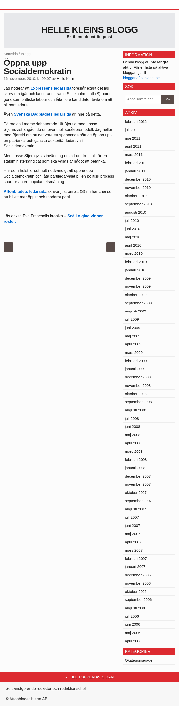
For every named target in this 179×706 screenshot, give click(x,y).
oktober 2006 (136, 591)
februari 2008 (136, 459)
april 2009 (133, 344)
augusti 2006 (135, 608)
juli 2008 (132, 418)
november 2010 (138, 187)
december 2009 (138, 278)
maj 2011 (132, 138)
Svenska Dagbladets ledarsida (42, 114)
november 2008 (138, 385)
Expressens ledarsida (51, 88)
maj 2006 (132, 633)
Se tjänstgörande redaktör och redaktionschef (46, 688)
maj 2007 (132, 534)
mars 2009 (134, 352)
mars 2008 (134, 451)
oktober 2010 (136, 196)
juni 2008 (132, 426)
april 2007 (133, 542)
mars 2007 (134, 550)
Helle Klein (65, 79)
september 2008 (138, 402)
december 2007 (138, 476)
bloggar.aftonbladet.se (141, 78)
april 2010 (133, 245)
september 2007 (138, 501)
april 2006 (133, 641)
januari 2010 (135, 270)
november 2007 (138, 484)
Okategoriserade (138, 660)
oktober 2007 (136, 492)
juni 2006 (132, 624)
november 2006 (138, 583)
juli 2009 (132, 319)
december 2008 (138, 377)
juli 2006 (132, 616)
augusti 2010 (135, 212)
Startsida (11, 54)
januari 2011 (135, 171)
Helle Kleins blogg (89, 30)
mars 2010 (134, 253)
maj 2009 (132, 336)
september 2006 (138, 599)
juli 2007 (132, 517)
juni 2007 (132, 525)
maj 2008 (132, 435)
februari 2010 (136, 262)
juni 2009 (132, 328)
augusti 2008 (135, 410)
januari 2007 (135, 567)
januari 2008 (135, 468)
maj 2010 (132, 237)
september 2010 (138, 204)
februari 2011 (136, 163)
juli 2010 (132, 220)
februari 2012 (136, 121)
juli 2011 (132, 130)
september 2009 (138, 303)
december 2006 (138, 575)
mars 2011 (134, 154)
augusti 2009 (135, 311)
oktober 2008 (136, 394)
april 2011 (133, 146)
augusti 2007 (135, 509)
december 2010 (138, 179)
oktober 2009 (136, 295)
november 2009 (138, 286)
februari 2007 (136, 558)
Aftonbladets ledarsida (25, 191)
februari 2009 (136, 361)
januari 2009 (135, 369)
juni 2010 (132, 229)
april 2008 (133, 443)
